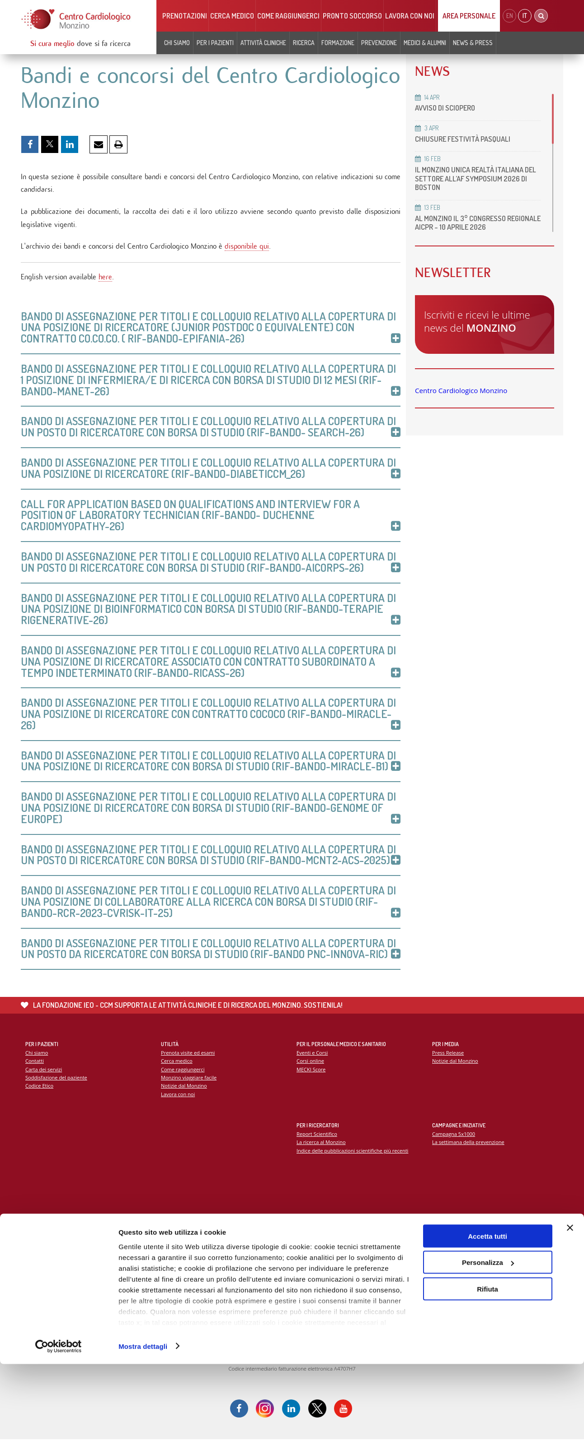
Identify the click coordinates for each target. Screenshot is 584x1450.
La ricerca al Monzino (321, 1151)
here (105, 279)
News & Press (473, 42)
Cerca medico (232, 15)
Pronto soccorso (352, 15)
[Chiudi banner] (570, 1314)
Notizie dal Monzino (184, 1095)
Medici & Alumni (425, 42)
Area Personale (469, 15)
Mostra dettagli (142, 1432)
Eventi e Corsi (312, 1061)
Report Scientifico (317, 1143)
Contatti (34, 1070)
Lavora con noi (409, 15)
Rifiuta (487, 1375)
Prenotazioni (184, 15)
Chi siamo (177, 42)
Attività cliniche (263, 42)
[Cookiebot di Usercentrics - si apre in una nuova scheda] (58, 1432)
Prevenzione (379, 42)
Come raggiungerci (288, 15)
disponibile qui (247, 249)
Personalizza (488, 1349)
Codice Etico (39, 1095)
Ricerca (304, 42)
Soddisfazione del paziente (56, 1087)
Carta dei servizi (43, 1078)
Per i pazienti (215, 42)
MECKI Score (311, 1078)
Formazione (337, 42)
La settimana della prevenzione (468, 1151)
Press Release (448, 1061)
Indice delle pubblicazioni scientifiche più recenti (353, 1160)
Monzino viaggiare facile (189, 1087)
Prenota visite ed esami (188, 1061)
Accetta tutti (487, 1322)
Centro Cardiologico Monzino (461, 390)
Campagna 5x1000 (454, 1143)
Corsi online (311, 1070)
